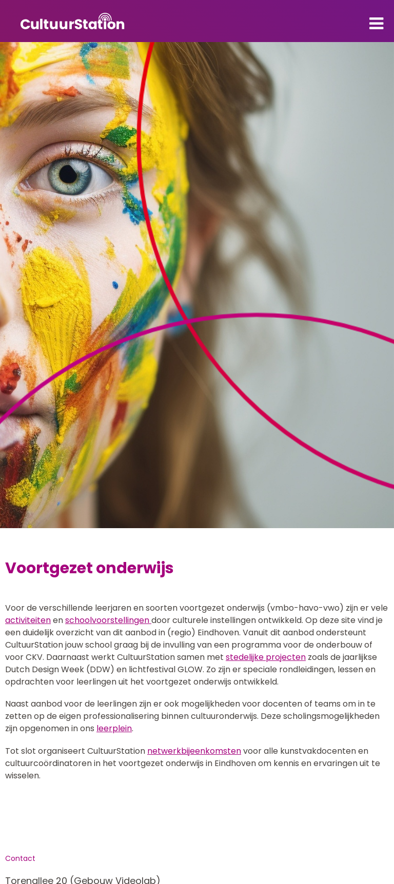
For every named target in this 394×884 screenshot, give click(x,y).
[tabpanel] (197, 285)
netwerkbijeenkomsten (194, 751)
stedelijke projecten (266, 657)
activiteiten (28, 620)
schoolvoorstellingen (108, 620)
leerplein (114, 728)
